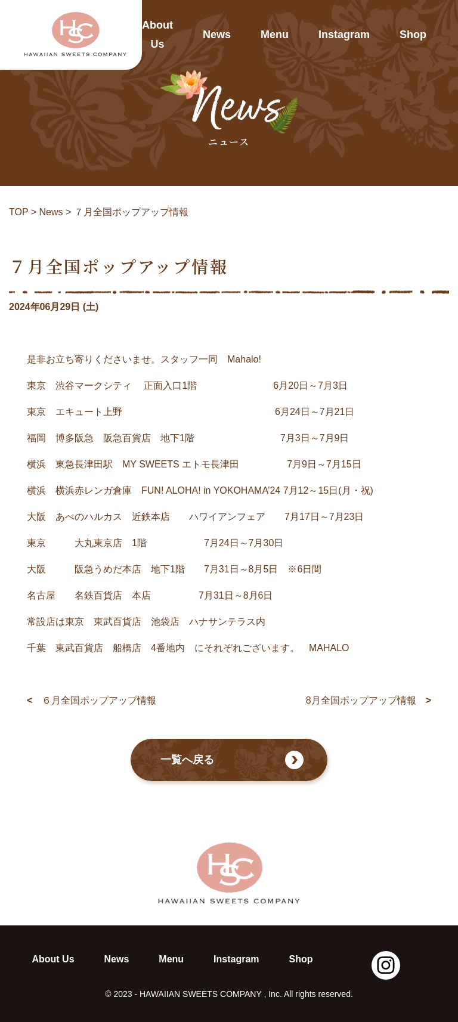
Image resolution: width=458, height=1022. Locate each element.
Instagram (344, 35)
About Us (157, 34)
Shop (413, 35)
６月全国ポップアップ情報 (91, 700)
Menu (275, 35)
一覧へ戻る (232, 760)
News (217, 35)
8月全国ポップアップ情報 (368, 700)
